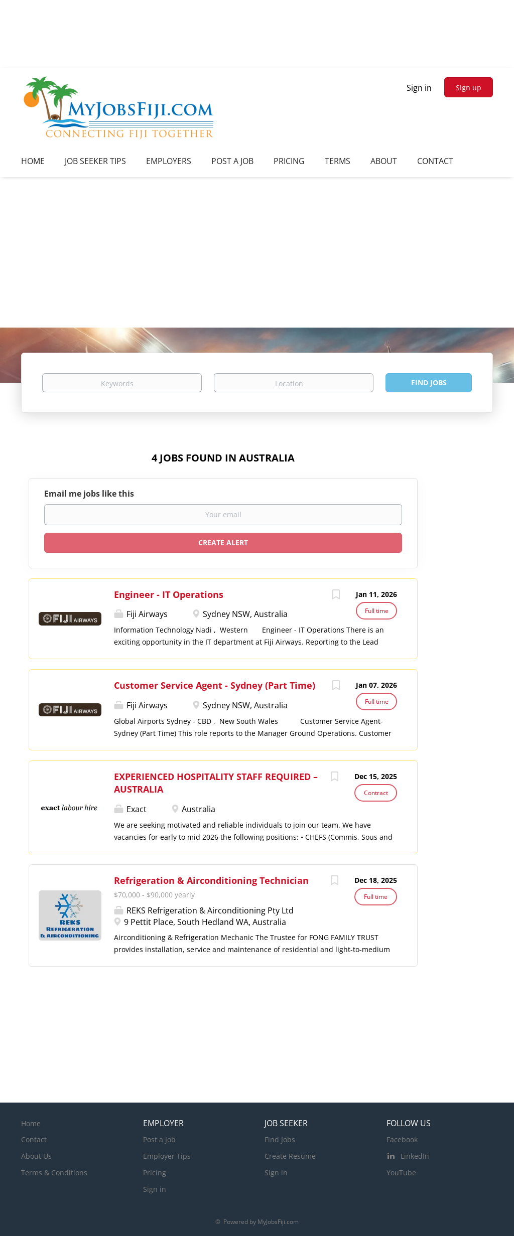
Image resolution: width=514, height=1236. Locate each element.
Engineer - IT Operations (168, 594)
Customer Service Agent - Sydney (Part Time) (214, 685)
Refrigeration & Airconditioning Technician (211, 880)
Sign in (419, 87)
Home (31, 1123)
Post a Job (159, 1139)
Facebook (402, 1139)
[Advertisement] (257, 252)
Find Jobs (429, 382)
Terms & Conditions (54, 1172)
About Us (36, 1156)
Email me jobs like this (89, 493)
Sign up (468, 87)
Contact (34, 1139)
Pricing (154, 1172)
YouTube (401, 1172)
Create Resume (290, 1156)
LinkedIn (415, 1156)
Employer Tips (167, 1156)
